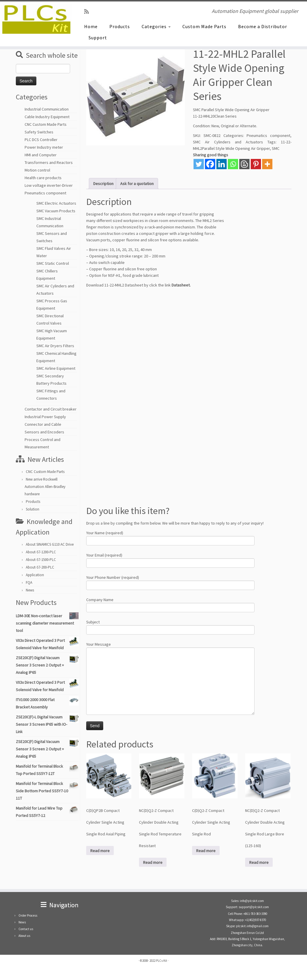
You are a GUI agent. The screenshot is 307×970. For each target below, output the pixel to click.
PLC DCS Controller (41, 139)
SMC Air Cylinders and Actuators (228, 142)
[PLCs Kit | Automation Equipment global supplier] (36, 19)
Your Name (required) (170, 537)
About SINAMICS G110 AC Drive (50, 544)
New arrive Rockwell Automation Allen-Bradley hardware (45, 486)
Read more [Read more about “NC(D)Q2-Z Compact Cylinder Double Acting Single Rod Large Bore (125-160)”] (259, 862)
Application (35, 574)
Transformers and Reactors (49, 162)
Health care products (43, 177)
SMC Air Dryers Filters (55, 345)
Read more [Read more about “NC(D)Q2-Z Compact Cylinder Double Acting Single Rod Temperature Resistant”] (152, 862)
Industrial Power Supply (45, 416)
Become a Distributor (262, 26)
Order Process (27, 915)
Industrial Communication (47, 109)
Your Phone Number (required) (170, 582)
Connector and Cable (43, 424)
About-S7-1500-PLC (41, 559)
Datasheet (181, 285)
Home (91, 26)
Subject (170, 626)
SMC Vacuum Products (55, 210)
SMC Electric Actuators (56, 203)
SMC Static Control (52, 263)
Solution (32, 509)
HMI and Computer (41, 154)
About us (24, 936)
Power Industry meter (44, 147)
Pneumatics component (45, 193)
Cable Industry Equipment (47, 116)
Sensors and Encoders (44, 432)
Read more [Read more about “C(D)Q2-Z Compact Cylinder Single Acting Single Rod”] (206, 850)
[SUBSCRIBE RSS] (88, 11)
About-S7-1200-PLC (41, 552)
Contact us (25, 929)
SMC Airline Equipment (55, 368)
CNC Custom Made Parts (46, 124)
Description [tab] (103, 183)
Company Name (170, 604)
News (30, 590)
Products (119, 26)
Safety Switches (39, 132)
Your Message (170, 663)
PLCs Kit (161, 961)
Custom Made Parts (204, 26)
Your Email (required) (170, 559)
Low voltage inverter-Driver (49, 185)
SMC (275, 148)
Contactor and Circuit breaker (51, 409)
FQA (29, 582)
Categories (156, 26)
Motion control (37, 170)
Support (98, 37)
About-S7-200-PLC (40, 567)
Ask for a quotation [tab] (137, 183)
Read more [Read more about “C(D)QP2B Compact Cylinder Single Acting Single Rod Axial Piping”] (100, 850)
